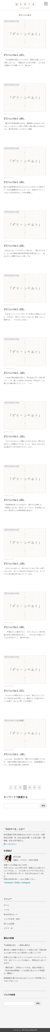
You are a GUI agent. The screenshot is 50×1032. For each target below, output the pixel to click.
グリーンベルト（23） (14, 309)
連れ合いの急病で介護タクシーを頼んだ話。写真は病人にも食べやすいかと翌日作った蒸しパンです (25, 951)
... (32, 65)
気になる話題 (9, 924)
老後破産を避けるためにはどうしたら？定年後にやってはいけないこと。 (25, 979)
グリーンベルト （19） (15, 563)
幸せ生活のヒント (11, 914)
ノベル (17, 21)
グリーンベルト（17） (14, 690)
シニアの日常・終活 (12, 919)
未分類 (21, 720)
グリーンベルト (9, 21)
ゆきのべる (17, 1030)
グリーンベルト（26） (14, 118)
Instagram (26, 883)
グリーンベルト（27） (14, 55)
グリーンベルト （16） (15, 754)
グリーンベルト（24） (14, 245)
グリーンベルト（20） (14, 500)
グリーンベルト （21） (15, 436)
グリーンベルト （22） (15, 373)
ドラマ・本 (8, 928)
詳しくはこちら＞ (10, 844)
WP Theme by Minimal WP (29, 1030)
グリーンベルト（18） (14, 627)
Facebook (8, 883)
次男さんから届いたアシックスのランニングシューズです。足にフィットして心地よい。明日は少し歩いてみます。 (25, 960)
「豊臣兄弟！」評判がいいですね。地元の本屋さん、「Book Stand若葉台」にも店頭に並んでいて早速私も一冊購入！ (25, 970)
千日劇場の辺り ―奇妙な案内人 (17, 945)
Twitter (17, 883)
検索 (43, 806)
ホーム (6, 905)
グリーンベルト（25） (14, 182)
